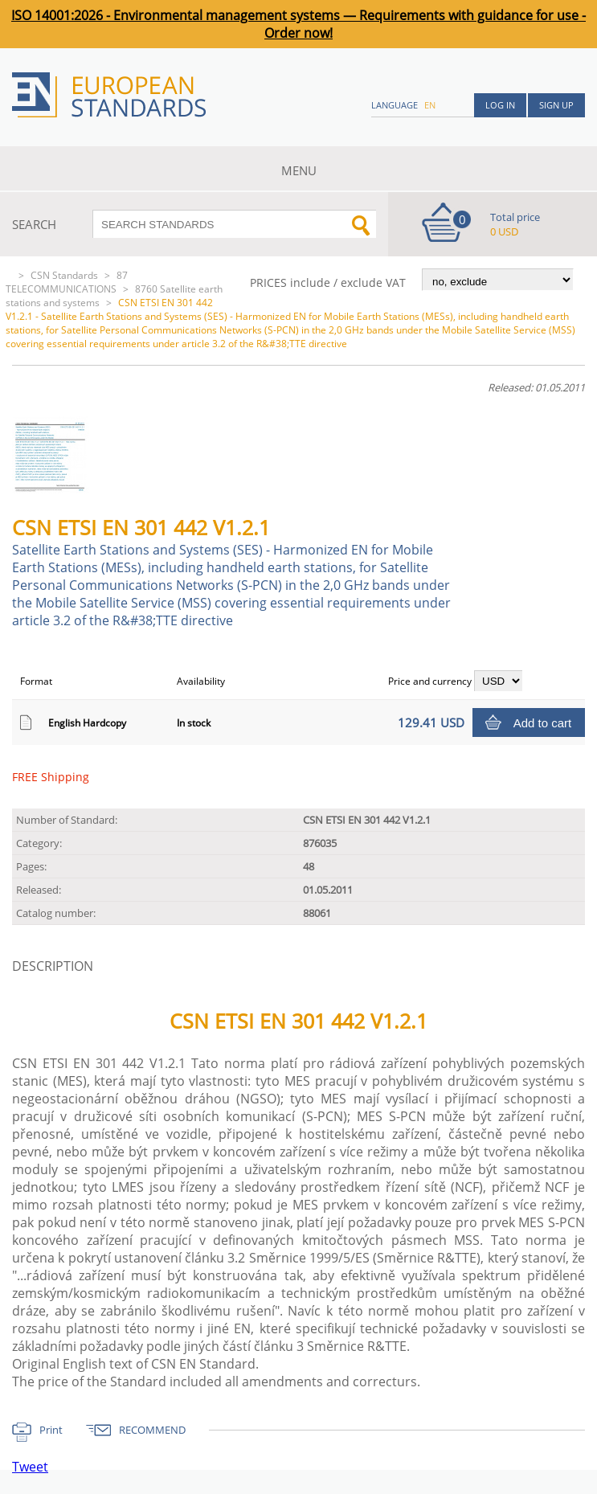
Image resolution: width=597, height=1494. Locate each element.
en (429, 105)
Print (51, 1429)
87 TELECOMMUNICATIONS (67, 282)
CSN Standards (64, 275)
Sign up (556, 105)
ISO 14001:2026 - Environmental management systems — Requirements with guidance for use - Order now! (298, 24)
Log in (500, 105)
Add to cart (542, 723)
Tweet (30, 1467)
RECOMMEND (152, 1429)
